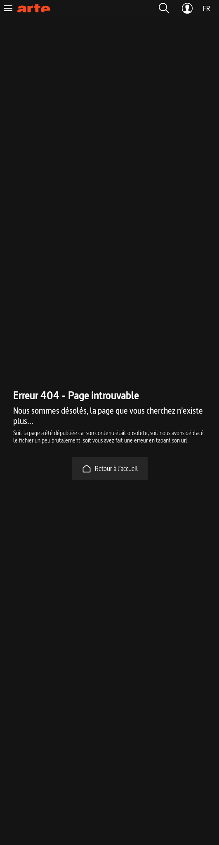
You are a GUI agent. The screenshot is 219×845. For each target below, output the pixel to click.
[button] (164, 8)
